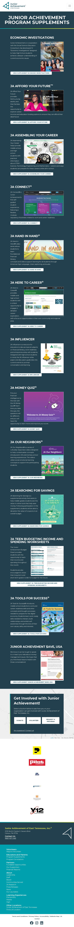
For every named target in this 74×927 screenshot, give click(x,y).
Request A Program (50, 720)
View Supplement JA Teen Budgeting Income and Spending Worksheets (37, 584)
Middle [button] (9, 900)
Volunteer (33, 720)
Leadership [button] (10, 875)
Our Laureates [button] (12, 892)
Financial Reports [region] (13, 870)
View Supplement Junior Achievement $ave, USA (33, 682)
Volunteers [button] (11, 849)
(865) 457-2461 (10, 838)
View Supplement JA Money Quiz (26, 429)
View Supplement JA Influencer (26, 375)
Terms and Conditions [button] (20, 916)
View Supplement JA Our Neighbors (28, 477)
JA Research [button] (11, 885)
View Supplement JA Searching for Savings (31, 526)
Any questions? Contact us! (24, 730)
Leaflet (51, 737)
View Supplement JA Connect (25, 223)
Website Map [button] (54, 916)
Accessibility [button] (44, 916)
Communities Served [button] (14, 882)
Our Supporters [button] (12, 867)
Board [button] (8, 880)
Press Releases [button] (12, 887)
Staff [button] (8, 877)
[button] (32, 923)
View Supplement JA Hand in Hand (27, 270)
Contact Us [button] (10, 836)
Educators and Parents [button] (17, 855)
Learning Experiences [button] (16, 895)
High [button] (8, 902)
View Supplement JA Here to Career (28, 326)
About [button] (9, 873)
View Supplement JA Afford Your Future (30, 122)
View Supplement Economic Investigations (31, 73)
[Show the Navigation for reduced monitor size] (69, 6)
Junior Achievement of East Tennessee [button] (21, 907)
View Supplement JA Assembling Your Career (32, 174)
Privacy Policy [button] (34, 916)
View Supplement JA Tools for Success (29, 634)
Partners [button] (10, 862)
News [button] (8, 889)
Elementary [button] (11, 897)
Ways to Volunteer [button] (13, 852)
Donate (20, 720)
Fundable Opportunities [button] (16, 865)
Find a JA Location (13, 910)
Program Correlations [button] (14, 859)
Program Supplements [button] (15, 857)
